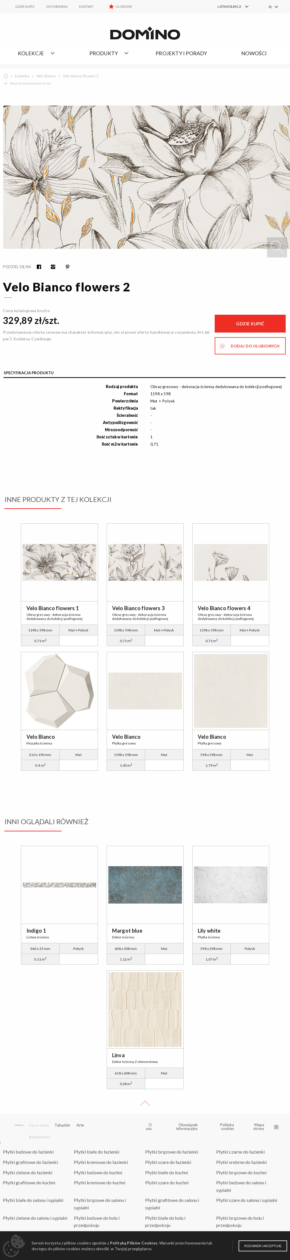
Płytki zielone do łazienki (27, 1172)
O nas (149, 1127)
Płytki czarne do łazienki (240, 1151)
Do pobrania (57, 6)
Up (145, 1105)
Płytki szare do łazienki (168, 1162)
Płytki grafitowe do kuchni (29, 1182)
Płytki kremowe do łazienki (101, 1162)
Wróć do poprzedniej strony (30, 83)
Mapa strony (258, 1126)
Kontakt (86, 6)
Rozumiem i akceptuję (262, 1246)
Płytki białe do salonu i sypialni (33, 1200)
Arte (80, 1125)
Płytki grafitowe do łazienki (30, 1162)
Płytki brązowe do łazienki (171, 1151)
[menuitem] (230, 6)
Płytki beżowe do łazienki (28, 1151)
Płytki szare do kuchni (167, 1182)
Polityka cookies (227, 1126)
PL (270, 7)
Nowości (254, 53)
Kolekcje (31, 53)
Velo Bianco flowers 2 (81, 76)
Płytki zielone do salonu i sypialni (35, 1218)
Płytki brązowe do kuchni (241, 1172)
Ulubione (124, 6)
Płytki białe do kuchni (166, 1172)
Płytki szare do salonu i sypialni (246, 1200)
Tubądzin (62, 1125)
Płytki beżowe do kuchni (98, 1172)
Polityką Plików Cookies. (134, 1242)
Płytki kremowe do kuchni (99, 1182)
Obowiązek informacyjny (187, 1126)
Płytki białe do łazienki (96, 1151)
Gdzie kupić (25, 6)
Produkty (103, 53)
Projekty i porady (181, 53)
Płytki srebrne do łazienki (241, 1162)
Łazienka (22, 76)
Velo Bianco (46, 76)
